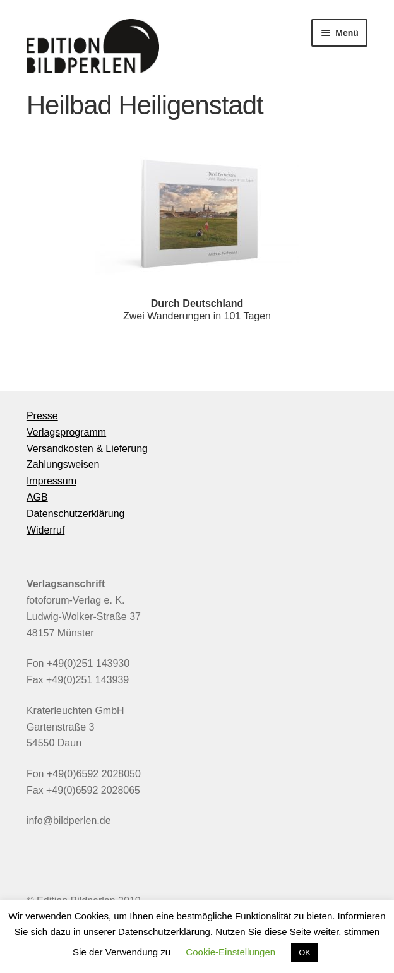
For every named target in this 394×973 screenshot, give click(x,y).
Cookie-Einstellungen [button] (230, 951)
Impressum (51, 480)
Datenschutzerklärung (76, 513)
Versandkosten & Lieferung (87, 448)
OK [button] (305, 952)
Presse (42, 415)
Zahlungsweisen (63, 464)
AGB (37, 497)
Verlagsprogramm (66, 432)
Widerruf (45, 530)
